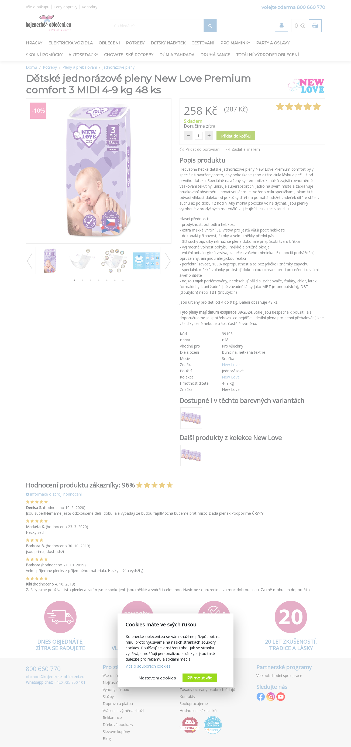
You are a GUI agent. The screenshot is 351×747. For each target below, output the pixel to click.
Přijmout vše (199, 678)
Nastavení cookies (157, 678)
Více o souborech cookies (148, 666)
